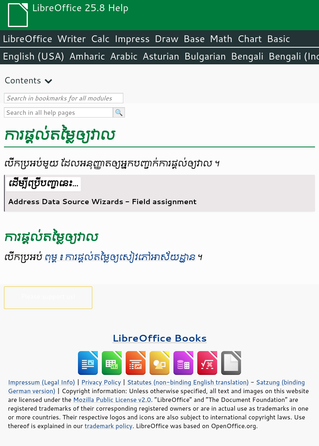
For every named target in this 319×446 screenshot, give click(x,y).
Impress (132, 38)
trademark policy (108, 425)
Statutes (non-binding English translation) (188, 382)
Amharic (87, 56)
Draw (166, 38)
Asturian (160, 56)
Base (194, 38)
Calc (100, 38)
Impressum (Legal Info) (41, 382)
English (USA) (33, 56)
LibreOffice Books (159, 338)
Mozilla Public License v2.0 (112, 399)
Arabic (124, 56)
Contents (22, 80)
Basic (278, 38)
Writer (71, 38)
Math (221, 38)
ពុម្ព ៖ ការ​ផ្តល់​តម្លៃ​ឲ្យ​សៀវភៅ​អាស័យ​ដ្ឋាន (120, 257)
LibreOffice (27, 38)
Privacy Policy (101, 382)
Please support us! (48, 296)
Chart (249, 38)
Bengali (247, 56)
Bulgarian (205, 56)
